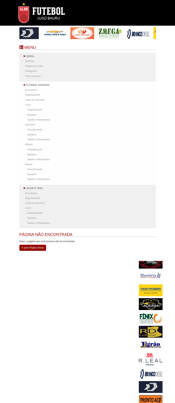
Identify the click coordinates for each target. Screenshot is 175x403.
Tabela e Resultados (38, 119)
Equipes (32, 114)
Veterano (30, 124)
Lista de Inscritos (35, 99)
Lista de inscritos (35, 203)
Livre (28, 104)
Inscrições (31, 90)
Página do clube (34, 66)
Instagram (31, 71)
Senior (29, 164)
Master (29, 144)
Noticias (30, 61)
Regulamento (32, 95)
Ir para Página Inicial (33, 247)
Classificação (35, 109)
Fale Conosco (33, 76)
